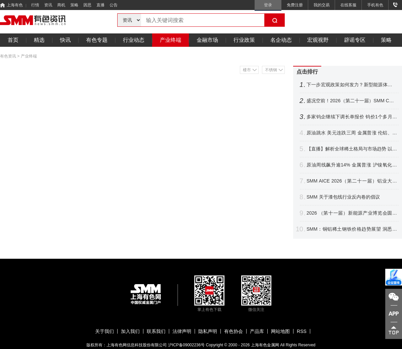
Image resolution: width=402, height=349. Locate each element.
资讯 (48, 5)
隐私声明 (207, 331)
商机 (61, 5)
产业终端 (170, 40)
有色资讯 (8, 56)
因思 (87, 5)
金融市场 (207, 40)
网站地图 (280, 331)
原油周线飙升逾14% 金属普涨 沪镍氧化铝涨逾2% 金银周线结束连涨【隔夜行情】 (352, 165)
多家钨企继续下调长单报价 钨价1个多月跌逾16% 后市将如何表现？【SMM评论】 (352, 117)
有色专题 (97, 40)
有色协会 (233, 331)
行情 (35, 5)
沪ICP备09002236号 (186, 345)
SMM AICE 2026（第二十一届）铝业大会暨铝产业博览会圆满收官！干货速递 (352, 181)
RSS (302, 331)
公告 (114, 5)
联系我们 (156, 331)
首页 (13, 40)
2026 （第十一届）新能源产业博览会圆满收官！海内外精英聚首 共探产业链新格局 (352, 213)
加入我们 (130, 331)
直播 (100, 5)
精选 (39, 40)
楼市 (247, 70)
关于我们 (104, 331)
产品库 (257, 331)
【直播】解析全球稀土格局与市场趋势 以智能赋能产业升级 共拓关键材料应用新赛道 (352, 149)
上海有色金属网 (265, 345)
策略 (74, 5)
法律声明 (182, 331)
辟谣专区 (354, 40)
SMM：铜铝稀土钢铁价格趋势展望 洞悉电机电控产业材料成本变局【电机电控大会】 (352, 229)
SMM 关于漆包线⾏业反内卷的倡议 (343, 197)
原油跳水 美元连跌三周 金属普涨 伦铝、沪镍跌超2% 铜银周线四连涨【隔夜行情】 (352, 133)
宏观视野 (318, 40)
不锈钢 (271, 70)
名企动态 (281, 40)
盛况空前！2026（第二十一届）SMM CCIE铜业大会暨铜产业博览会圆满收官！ (352, 101)
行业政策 (244, 40)
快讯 (65, 40)
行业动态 (133, 40)
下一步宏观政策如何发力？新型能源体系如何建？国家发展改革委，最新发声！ (352, 85)
